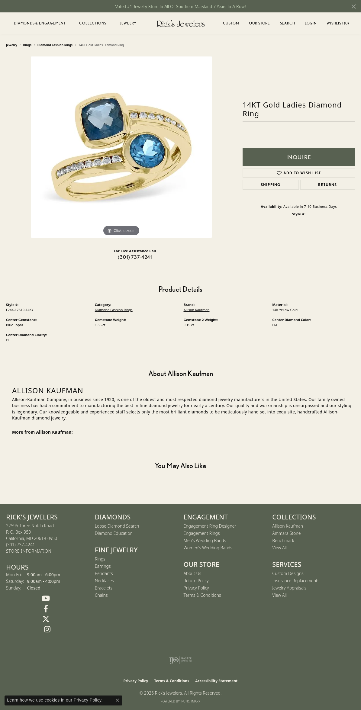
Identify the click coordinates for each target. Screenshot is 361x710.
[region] (121, 147)
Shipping (271, 184)
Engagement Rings (202, 533)
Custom (231, 23)
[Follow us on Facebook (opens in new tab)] (46, 608)
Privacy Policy (196, 588)
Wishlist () (338, 24)
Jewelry (128, 23)
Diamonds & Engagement (40, 23)
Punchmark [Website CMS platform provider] (191, 701)
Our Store (259, 23)
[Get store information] (28, 551)
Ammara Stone (286, 533)
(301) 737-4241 (135, 257)
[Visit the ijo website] (180, 660)
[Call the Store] (20, 545)
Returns (327, 184)
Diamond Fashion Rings (114, 309)
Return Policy (196, 580)
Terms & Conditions (202, 595)
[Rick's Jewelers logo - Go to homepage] (180, 23)
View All (279, 548)
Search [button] (287, 23)
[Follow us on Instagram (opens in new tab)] (47, 629)
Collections (92, 23)
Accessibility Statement (216, 680)
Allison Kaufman (197, 309)
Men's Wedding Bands (205, 540)
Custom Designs (288, 573)
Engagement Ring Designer (210, 526)
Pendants (104, 573)
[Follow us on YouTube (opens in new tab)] (46, 598)
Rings (100, 559)
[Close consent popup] (117, 700)
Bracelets (103, 588)
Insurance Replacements (295, 580)
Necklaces (104, 580)
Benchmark (283, 540)
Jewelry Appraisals (289, 588)
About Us (192, 573)
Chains (101, 595)
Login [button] (311, 24)
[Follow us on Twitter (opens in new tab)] (46, 619)
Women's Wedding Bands (208, 548)
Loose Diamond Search (117, 526)
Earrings (103, 566)
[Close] (353, 6)
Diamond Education (114, 533)
